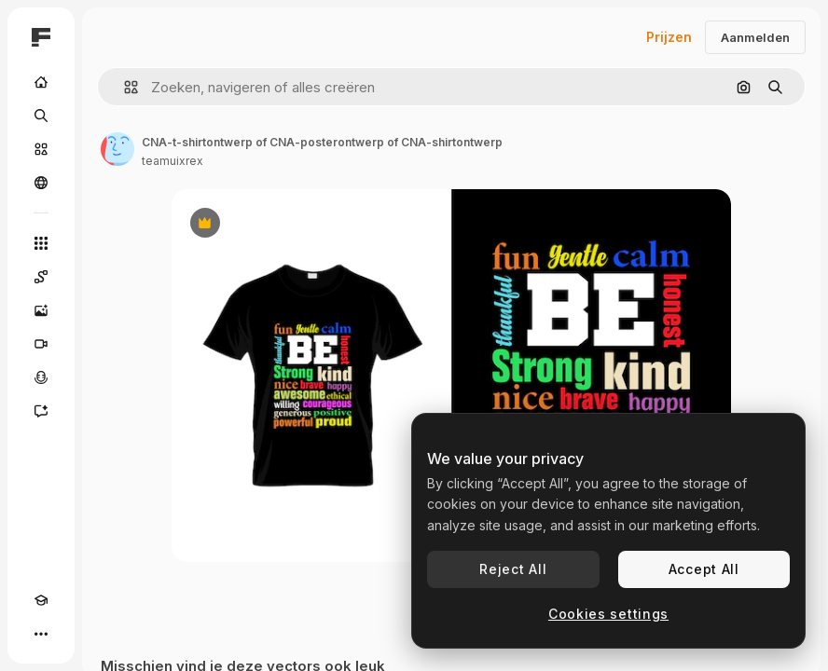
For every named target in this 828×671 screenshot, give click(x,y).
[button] (123, 87)
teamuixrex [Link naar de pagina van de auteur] (172, 161)
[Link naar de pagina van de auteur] (117, 149)
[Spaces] (41, 277)
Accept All (704, 569)
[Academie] (41, 600)
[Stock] (41, 149)
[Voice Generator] (41, 377)
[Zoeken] (41, 115)
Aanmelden (755, 37)
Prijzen (669, 37)
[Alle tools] (41, 243)
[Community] (41, 183)
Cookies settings (608, 614)
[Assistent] (41, 411)
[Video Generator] (41, 344)
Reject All (512, 569)
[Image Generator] (41, 310)
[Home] (41, 82)
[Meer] (41, 634)
